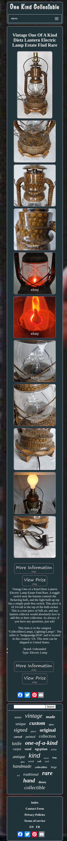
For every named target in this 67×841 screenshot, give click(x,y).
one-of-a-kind (41, 743)
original (48, 730)
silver (51, 724)
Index (35, 802)
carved (18, 736)
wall (39, 761)
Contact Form (35, 808)
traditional (31, 774)
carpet (17, 749)
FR (38, 827)
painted (30, 736)
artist (54, 749)
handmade (22, 766)
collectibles (41, 767)
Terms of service (34, 821)
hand (29, 780)
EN (31, 827)
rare (47, 773)
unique (21, 724)
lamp (54, 757)
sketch (46, 758)
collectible (34, 787)
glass (23, 762)
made (50, 716)
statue (17, 717)
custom (37, 723)
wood (31, 761)
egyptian (41, 749)
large (54, 767)
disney (42, 782)
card (47, 761)
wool (28, 749)
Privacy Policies (34, 814)
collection (47, 736)
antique (19, 756)
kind (34, 755)
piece (33, 731)
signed (20, 730)
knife (16, 743)
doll (18, 775)
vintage (33, 716)
